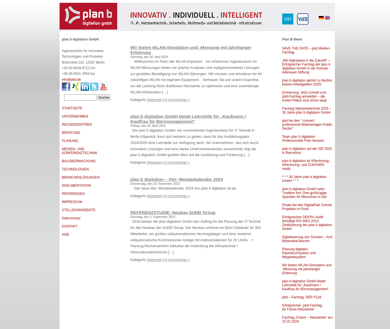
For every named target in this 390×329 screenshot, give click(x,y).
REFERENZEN (73, 194)
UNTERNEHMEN (75, 116)
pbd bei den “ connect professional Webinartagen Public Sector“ (307, 124)
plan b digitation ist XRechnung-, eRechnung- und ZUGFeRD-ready (306, 165)
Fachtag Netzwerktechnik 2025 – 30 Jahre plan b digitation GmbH (306, 110)
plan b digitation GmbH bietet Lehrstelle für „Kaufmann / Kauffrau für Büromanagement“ (305, 285)
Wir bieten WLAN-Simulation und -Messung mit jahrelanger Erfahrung (306, 269)
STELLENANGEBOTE (79, 210)
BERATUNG (71, 133)
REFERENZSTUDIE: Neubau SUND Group (173, 212)
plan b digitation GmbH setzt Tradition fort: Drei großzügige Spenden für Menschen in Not (304, 193)
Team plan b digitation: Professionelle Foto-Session (303, 139)
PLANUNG (70, 141)
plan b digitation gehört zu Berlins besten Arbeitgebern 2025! (307, 82)
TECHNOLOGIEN (75, 169)
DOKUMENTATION (76, 186)
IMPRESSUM (72, 202)
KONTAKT (70, 226)
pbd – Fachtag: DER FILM (301, 297)
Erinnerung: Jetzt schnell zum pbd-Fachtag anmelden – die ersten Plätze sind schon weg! (304, 96)
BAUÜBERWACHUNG (79, 161)
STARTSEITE (72, 108)
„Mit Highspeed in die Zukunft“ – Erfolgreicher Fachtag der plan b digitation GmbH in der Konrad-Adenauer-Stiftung (306, 66)
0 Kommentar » (177, 100)
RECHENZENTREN (77, 125)
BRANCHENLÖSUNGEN (81, 177)
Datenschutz (71, 218)
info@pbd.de (71, 80)
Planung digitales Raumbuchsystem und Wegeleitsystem (299, 253)
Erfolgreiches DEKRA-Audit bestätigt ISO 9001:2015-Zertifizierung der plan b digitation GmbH (307, 223)
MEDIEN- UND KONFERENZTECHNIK (80, 151)
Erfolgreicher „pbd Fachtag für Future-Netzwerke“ (302, 307)
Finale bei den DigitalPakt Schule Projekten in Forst (307, 207)
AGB (65, 234)
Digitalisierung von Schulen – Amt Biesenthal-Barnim (307, 239)
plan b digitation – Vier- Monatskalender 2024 (176, 179)
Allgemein (154, 100)
